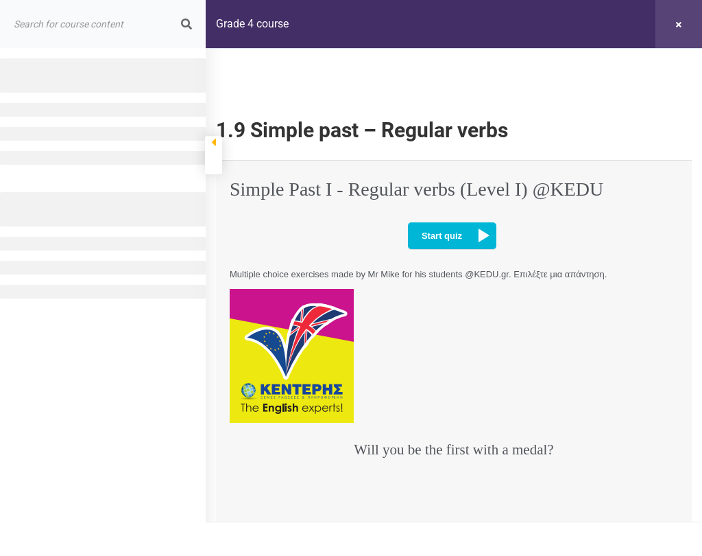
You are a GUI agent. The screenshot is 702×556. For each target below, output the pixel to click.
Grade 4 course (252, 23)
